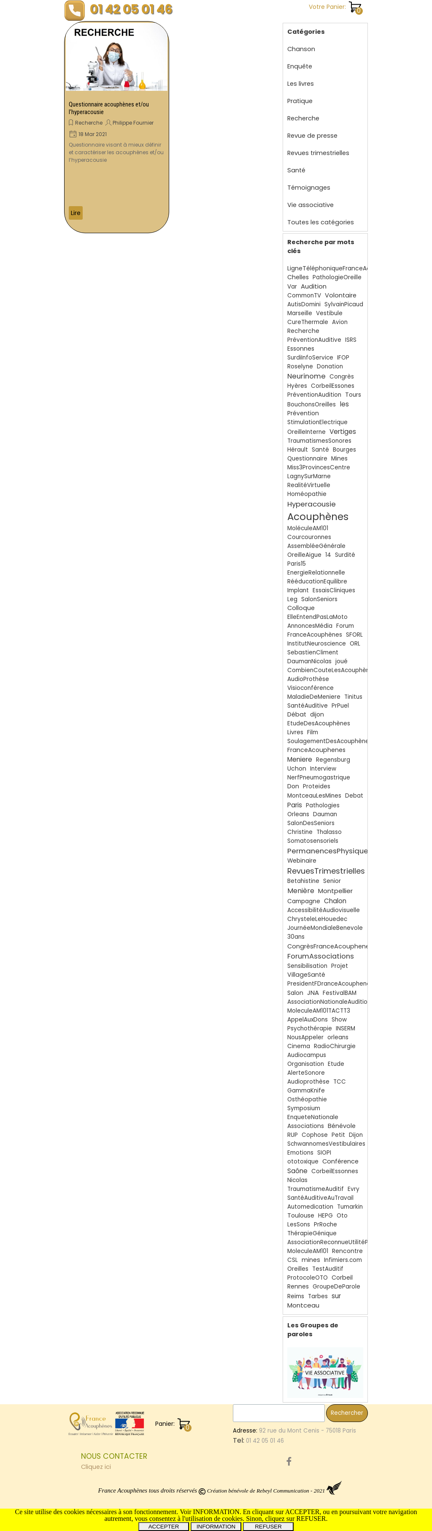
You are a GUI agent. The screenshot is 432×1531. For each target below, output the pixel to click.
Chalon (335, 900)
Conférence (340, 1161)
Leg (292, 599)
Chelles (298, 277)
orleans (337, 1037)
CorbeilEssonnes (334, 1171)
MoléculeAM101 (307, 528)
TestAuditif (327, 1269)
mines (311, 1260)
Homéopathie (307, 494)
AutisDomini (304, 304)
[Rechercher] (279, 1413)
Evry (353, 1189)
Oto (342, 1216)
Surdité (345, 555)
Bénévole (342, 1126)
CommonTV (304, 295)
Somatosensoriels (312, 841)
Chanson (301, 49)
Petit (338, 1135)
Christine (300, 832)
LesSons (298, 1224)
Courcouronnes (309, 537)
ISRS (350, 340)
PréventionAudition (314, 395)
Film (312, 732)
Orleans (298, 814)
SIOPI (324, 1153)
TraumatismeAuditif (315, 1189)
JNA (313, 992)
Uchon (296, 769)
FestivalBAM (339, 993)
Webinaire (301, 861)
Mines (339, 459)
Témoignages (308, 187)
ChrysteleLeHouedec (317, 919)
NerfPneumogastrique (318, 778)
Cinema (298, 1046)
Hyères (297, 386)
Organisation (305, 1064)
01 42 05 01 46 (131, 9)
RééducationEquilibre (317, 582)
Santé (296, 170)
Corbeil (342, 1277)
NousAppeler (305, 1037)
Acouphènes (317, 516)
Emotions (300, 1153)
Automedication (310, 1207)
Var (292, 287)
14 (328, 555)
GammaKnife (306, 1091)
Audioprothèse (308, 1082)
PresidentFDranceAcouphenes (330, 984)
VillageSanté (306, 974)
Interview (323, 769)
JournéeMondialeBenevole (325, 928)
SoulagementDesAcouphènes (329, 741)
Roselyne (300, 366)
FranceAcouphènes (314, 635)
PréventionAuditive (314, 340)
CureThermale (307, 322)
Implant (298, 590)
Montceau (303, 1305)
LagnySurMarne (309, 476)
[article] (116, 127)
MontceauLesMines (314, 796)
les (344, 404)
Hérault (297, 450)
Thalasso (329, 832)
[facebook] (289, 1461)
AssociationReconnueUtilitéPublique (338, 1242)
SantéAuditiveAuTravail (320, 1198)
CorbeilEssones (332, 386)
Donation (330, 366)
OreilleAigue (304, 555)
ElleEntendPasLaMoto (317, 617)
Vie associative (310, 205)
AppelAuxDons (307, 1020)
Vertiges (342, 431)
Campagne (303, 901)
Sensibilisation (307, 966)
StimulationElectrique (317, 422)
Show (339, 1020)
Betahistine (303, 881)
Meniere (299, 759)
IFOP (343, 358)
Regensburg (333, 760)
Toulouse (300, 1215)
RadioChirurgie (335, 1046)
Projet (339, 966)
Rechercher (347, 1413)
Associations (305, 1126)
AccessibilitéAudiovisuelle (323, 910)
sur (336, 1295)
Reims (295, 1296)
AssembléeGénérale (316, 546)
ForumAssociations (320, 956)
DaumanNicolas (309, 661)
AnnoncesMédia (309, 626)
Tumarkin (350, 1207)
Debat (354, 796)
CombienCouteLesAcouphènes (331, 670)
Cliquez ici (96, 1467)
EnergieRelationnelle (316, 573)
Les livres (300, 83)
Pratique (300, 101)
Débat (296, 714)
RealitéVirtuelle (308, 485)
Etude (336, 1064)
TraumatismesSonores (319, 441)
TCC (339, 1082)
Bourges (344, 450)
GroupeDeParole (336, 1287)
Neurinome (306, 376)
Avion (340, 322)
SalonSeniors (319, 599)
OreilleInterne (306, 432)
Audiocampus (306, 1055)
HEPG (325, 1216)
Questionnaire (307, 459)
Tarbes (318, 1296)
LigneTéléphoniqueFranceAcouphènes (343, 268)
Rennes (298, 1287)
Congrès (341, 377)
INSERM (345, 1028)
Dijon (356, 1135)
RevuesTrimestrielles (326, 871)
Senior (332, 881)
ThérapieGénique (312, 1233)
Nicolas (297, 1180)
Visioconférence (310, 688)
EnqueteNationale (312, 1117)
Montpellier (335, 890)
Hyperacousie (311, 504)
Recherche (89, 122)
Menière (300, 891)
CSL (292, 1260)
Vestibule (329, 313)
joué (341, 661)
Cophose (315, 1135)
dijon (317, 715)
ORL (355, 644)
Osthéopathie (307, 1099)
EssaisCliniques (334, 590)
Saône (297, 1170)
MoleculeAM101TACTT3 (318, 1011)
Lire (76, 213)
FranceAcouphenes (316, 750)
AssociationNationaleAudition (329, 1002)
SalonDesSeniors (311, 823)
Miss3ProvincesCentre (318, 467)
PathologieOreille (337, 277)
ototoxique (303, 1162)
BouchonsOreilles (311, 404)
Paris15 (296, 564)
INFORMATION (216, 1526)
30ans (296, 937)
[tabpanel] (155, 1461)
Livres (295, 732)
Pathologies (323, 805)
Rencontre (347, 1251)
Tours (353, 395)
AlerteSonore (306, 1073)
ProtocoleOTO (307, 1278)
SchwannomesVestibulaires (326, 1144)
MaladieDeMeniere (313, 697)
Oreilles (297, 1269)
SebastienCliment (312, 652)
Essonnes (300, 348)
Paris (294, 805)
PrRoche (325, 1224)
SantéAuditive (307, 706)
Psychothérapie (309, 1028)
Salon (295, 993)
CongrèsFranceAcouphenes (330, 946)
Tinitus (353, 697)
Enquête (299, 66)
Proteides (316, 786)
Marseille (299, 313)
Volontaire (340, 295)
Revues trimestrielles (318, 153)
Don (293, 786)
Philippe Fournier (133, 122)
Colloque (301, 608)
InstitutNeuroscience (316, 644)
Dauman (325, 814)
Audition (314, 286)
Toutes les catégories (320, 222)
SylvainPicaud (343, 304)
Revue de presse (312, 135)
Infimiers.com (343, 1260)
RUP (292, 1135)
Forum (345, 626)
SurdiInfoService (310, 358)
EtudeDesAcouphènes (318, 723)
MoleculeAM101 (307, 1251)
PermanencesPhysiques (329, 851)
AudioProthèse (308, 679)
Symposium (303, 1108)
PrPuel (340, 706)
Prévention (303, 413)
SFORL (354, 635)
